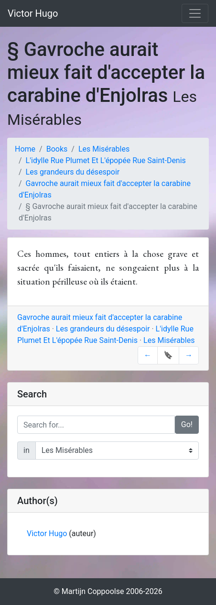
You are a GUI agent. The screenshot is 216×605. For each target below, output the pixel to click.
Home (25, 149)
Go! (187, 424)
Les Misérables (104, 149)
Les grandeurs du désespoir (73, 171)
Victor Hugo (33, 13)
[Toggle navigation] (195, 13)
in (26, 450)
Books (57, 149)
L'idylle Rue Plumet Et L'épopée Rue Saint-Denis (106, 160)
